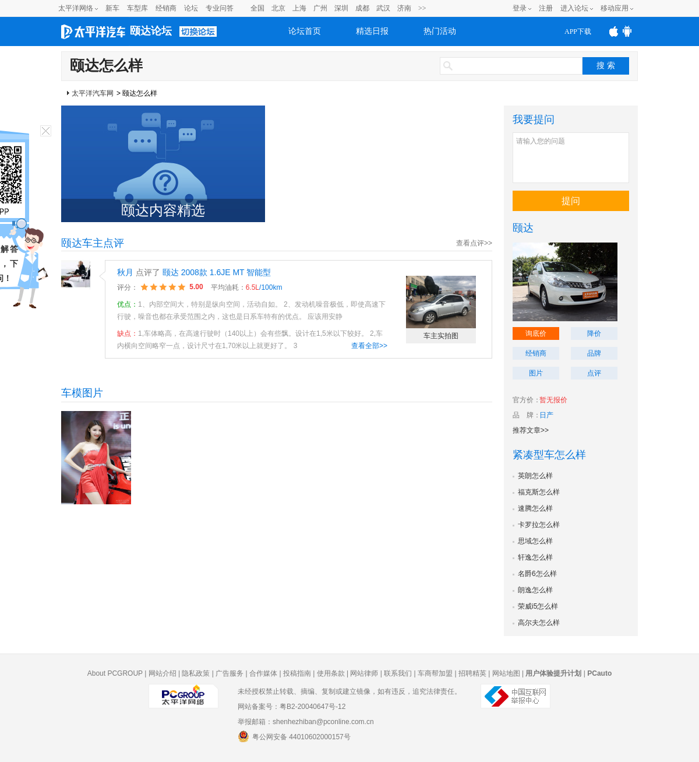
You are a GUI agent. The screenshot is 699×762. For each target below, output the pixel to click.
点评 (594, 373)
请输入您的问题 (571, 157)
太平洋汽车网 (93, 93)
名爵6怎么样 (537, 574)
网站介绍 (162, 673)
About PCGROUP (115, 673)
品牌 (594, 353)
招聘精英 (472, 673)
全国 (257, 8)
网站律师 (364, 673)
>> (422, 8)
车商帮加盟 (435, 673)
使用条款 (331, 673)
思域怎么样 (535, 541)
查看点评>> (474, 243)
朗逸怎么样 (535, 590)
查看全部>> (369, 346)
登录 (520, 8)
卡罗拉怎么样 (539, 525)
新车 (112, 8)
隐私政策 (196, 673)
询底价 (535, 333)
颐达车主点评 (92, 243)
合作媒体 (263, 673)
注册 (546, 8)
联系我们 (398, 673)
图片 (536, 373)
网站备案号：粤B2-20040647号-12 (291, 707)
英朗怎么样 (535, 476)
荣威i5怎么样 (538, 606)
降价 (594, 333)
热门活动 (439, 31)
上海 (299, 8)
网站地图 (506, 673)
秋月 (125, 272)
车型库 (137, 8)
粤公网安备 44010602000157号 (294, 736)
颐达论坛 (151, 31)
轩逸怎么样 (535, 557)
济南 (404, 8)
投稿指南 (297, 673)
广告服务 (229, 673)
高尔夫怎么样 (539, 623)
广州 (320, 8)
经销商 (166, 8)
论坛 (191, 8)
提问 (571, 201)
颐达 (523, 228)
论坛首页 (304, 31)
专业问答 (220, 8)
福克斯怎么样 (539, 492)
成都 (362, 8)
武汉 (383, 8)
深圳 (341, 8)
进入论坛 (574, 8)
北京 (278, 8)
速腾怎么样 (535, 508)
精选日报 (372, 31)
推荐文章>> (531, 430)
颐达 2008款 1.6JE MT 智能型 (217, 272)
